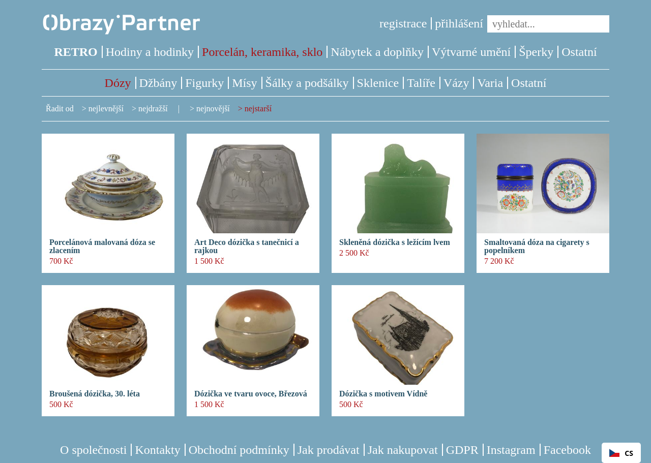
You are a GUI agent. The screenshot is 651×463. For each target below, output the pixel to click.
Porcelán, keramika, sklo (262, 51)
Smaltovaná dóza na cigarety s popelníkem (536, 246)
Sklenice (378, 82)
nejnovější (213, 108)
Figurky (204, 82)
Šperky (536, 51)
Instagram (511, 449)
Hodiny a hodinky (150, 51)
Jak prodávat (329, 449)
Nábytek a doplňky (377, 51)
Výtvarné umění (471, 51)
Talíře (421, 82)
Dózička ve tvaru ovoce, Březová (250, 394)
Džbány (158, 82)
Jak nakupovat (403, 449)
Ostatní (579, 51)
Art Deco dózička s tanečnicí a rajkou (246, 246)
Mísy (244, 82)
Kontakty (157, 449)
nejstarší (258, 108)
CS (621, 453)
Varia (490, 82)
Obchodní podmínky (239, 449)
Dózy (118, 82)
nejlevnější (106, 108)
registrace (403, 23)
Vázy (456, 82)
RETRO (75, 51)
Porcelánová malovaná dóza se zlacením (102, 246)
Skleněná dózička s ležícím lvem (394, 242)
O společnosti (93, 449)
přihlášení (459, 23)
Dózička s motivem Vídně (383, 394)
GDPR (462, 449)
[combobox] (621, 453)
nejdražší (153, 108)
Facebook (567, 449)
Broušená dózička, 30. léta (94, 394)
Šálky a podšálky (307, 82)
